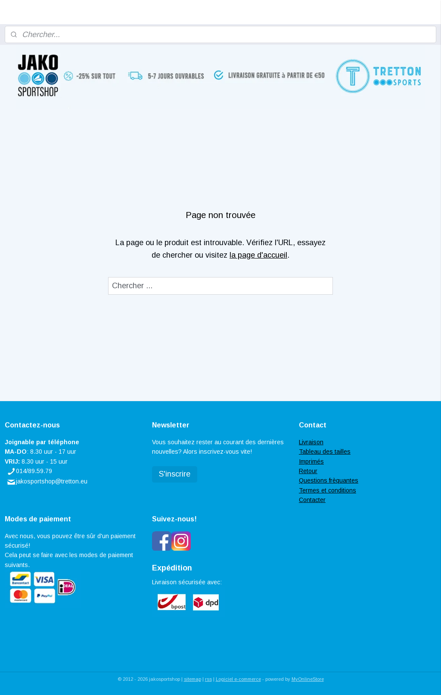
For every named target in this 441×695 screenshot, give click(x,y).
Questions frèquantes (328, 480)
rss (208, 679)
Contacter (312, 499)
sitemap (192, 679)
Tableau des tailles (325, 451)
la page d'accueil (258, 255)
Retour (308, 470)
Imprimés (311, 461)
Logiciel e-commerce (238, 679)
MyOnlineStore (308, 679)
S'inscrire (174, 474)
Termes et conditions (327, 490)
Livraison (311, 442)
